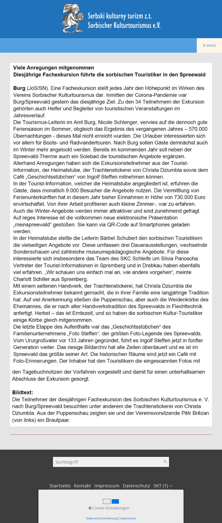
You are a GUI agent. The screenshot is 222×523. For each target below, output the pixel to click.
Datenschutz (136, 486)
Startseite (60, 486)
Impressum (106, 486)
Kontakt (82, 486)
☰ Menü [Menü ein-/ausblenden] (209, 45)
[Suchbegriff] (111, 462)
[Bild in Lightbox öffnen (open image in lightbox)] (111, 244)
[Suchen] (165, 462)
